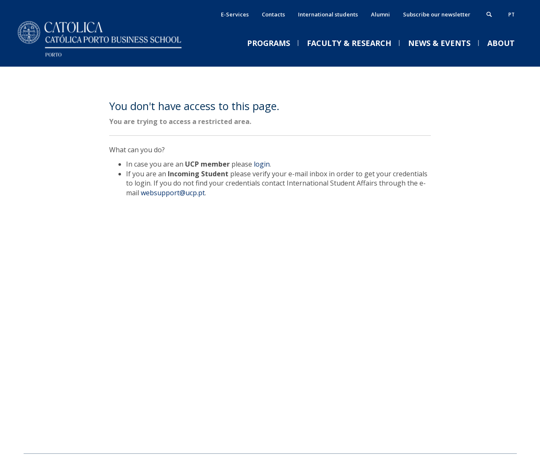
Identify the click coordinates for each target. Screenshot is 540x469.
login (262, 164)
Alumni (380, 14)
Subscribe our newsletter (436, 14)
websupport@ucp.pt (173, 192)
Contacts (273, 14)
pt (511, 14)
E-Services (235, 14)
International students (328, 14)
